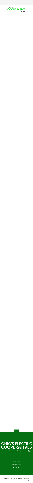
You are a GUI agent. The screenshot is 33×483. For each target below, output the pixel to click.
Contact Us (16, 467)
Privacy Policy (16, 464)
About (16, 456)
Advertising (16, 461)
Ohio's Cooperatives (16, 459)
